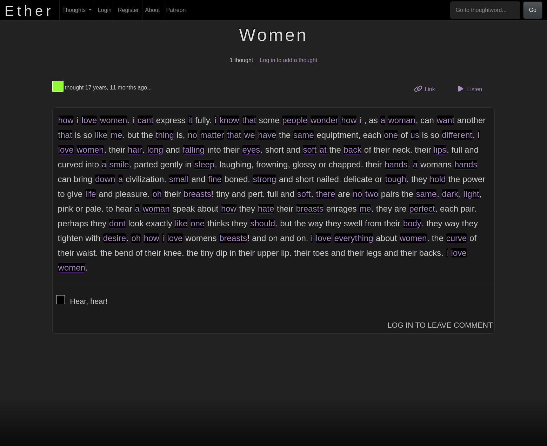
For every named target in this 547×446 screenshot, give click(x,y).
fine (215, 179)
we (249, 135)
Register (128, 10)
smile (119, 164)
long (155, 149)
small (179, 179)
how (66, 120)
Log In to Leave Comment (440, 325)
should (262, 223)
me (116, 135)
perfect (422, 208)
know (229, 120)
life (90, 194)
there (325, 194)
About (152, 10)
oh (157, 194)
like (101, 135)
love (89, 120)
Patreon (176, 10)
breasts (197, 194)
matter (212, 135)
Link (427, 88)
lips (440, 149)
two (371, 194)
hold (438, 179)
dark (450, 194)
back (352, 149)
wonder (324, 120)
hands (396, 164)
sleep (204, 164)
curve (456, 238)
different (457, 135)
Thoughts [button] (74, 10)
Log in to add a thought (289, 60)
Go (532, 10)
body (412, 223)
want (446, 120)
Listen (468, 88)
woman (401, 120)
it (190, 120)
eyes (251, 149)
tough (395, 179)
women (113, 120)
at (323, 149)
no (192, 135)
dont (117, 223)
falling (194, 149)
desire (114, 238)
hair (135, 149)
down (105, 179)
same (303, 135)
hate (266, 208)
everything (353, 238)
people (294, 120)
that (249, 120)
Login (105, 10)
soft (309, 149)
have (267, 135)
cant (145, 120)
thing (165, 135)
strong (264, 179)
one (391, 135)
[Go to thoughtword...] (485, 10)
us (415, 135)
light (471, 194)
